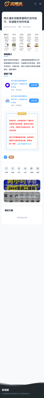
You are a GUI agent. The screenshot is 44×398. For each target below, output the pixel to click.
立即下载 (34, 85)
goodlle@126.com (24, 144)
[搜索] (35, 4)
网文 (11, 157)
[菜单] (40, 4)
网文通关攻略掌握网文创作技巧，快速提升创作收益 (19, 84)
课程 (19, 27)
